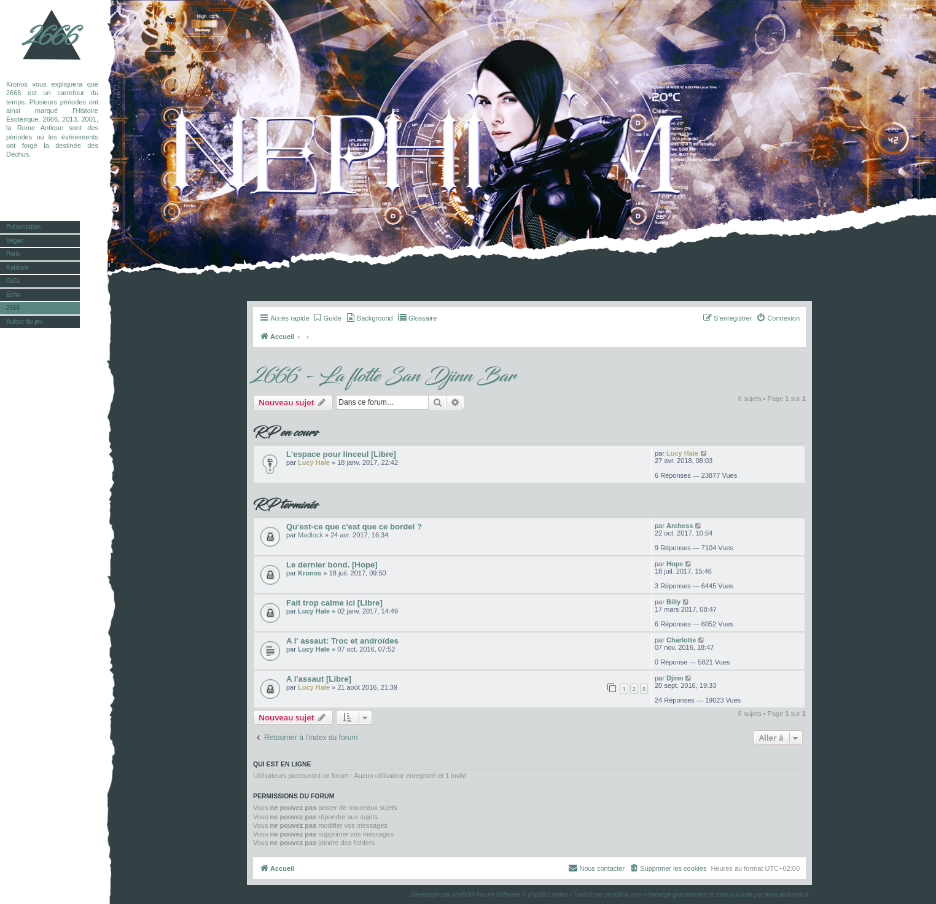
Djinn (675, 678)
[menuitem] (327, 318)
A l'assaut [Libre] (318, 679)
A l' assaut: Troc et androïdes (342, 640)
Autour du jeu (24, 321)
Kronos (310, 573)
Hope (675, 563)
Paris (13, 254)
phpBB (461, 894)
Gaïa (13, 281)
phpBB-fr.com (623, 894)
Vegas (14, 240)
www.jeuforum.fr (787, 894)
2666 (52, 37)
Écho (13, 294)
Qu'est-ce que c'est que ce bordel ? (354, 526)
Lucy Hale (314, 462)
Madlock (310, 535)
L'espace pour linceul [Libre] (341, 454)
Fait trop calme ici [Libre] (334, 602)
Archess (679, 525)
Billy (673, 602)
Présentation (23, 227)
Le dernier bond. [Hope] (332, 564)
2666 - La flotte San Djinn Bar (384, 376)
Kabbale (17, 267)
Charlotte (681, 640)
